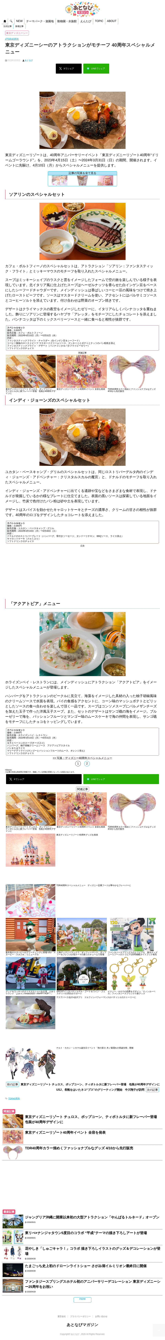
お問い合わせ (101, 1316)
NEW (19, 21)
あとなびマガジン (82, 1325)
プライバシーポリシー (80, 1316)
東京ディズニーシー (17, 33)
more (82, 1298)
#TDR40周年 (12, 39)
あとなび (29, 60)
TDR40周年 (14, 1098)
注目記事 (7, 26)
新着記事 (19, 26)
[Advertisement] (82, 84)
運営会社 (62, 1316)
